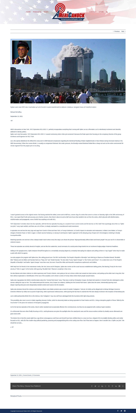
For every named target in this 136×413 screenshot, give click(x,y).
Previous (117, 31)
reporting (17, 285)
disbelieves (24, 141)
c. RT (12, 327)
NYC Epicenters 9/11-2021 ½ (36, 134)
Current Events (27, 375)
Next (122, 31)
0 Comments (36, 375)
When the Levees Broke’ (29, 143)
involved (101, 291)
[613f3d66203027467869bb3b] (68, 71)
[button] (107, 12)
